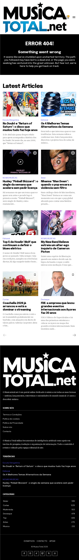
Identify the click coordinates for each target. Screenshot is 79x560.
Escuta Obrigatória (11, 120)
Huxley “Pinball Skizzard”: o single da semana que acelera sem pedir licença (20, 184)
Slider (43, 178)
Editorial (44, 120)
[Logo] (35, 17)
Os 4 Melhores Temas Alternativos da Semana (27, 475)
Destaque (45, 299)
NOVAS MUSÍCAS (10, 178)
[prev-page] (5, 335)
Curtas (6, 299)
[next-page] (74, 335)
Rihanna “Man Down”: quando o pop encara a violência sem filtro (56, 184)
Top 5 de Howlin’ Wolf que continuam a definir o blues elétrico (19, 245)
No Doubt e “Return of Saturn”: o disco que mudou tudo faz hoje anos (20, 127)
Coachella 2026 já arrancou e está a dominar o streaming (17, 306)
